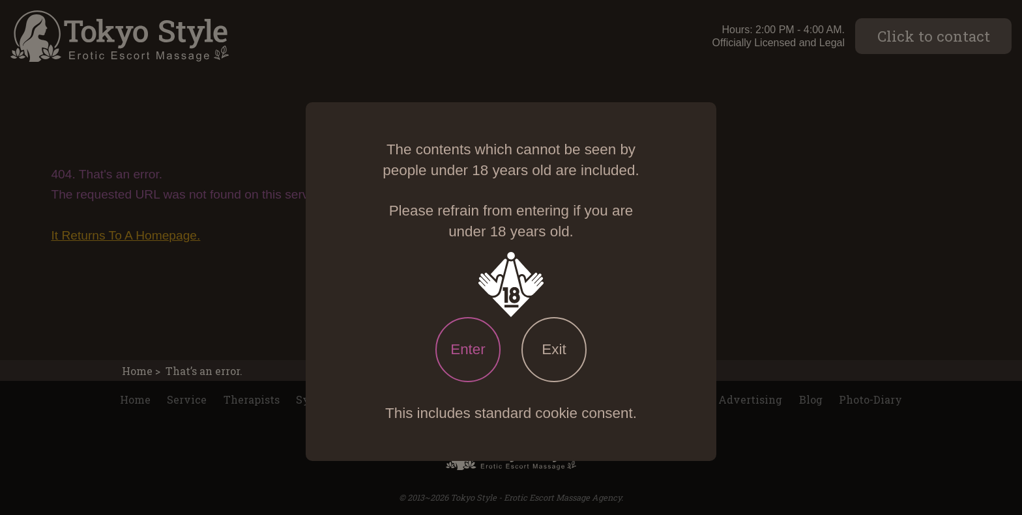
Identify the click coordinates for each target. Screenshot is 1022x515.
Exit (554, 349)
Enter (468, 349)
